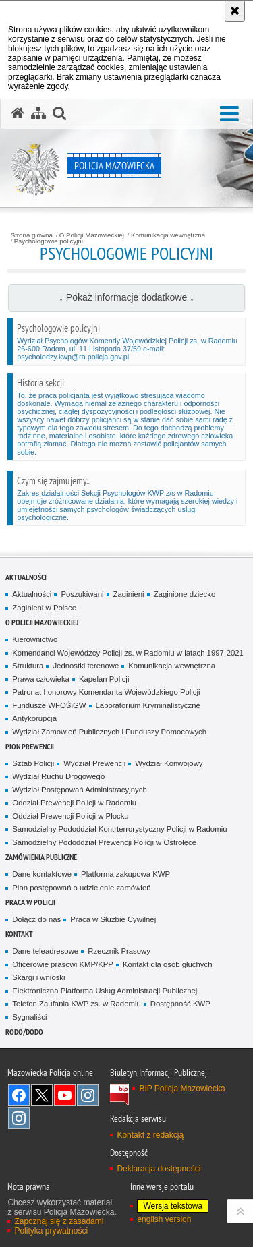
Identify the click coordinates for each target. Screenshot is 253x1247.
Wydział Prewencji (94, 763)
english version (164, 1219)
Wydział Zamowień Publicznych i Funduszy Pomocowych (109, 732)
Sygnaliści (29, 1017)
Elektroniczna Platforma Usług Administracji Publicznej (104, 991)
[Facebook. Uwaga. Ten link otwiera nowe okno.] (19, 1095)
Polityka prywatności (51, 1231)
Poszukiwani (82, 594)
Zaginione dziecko (185, 594)
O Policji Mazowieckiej (91, 235)
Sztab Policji (33, 763)
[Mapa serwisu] (38, 113)
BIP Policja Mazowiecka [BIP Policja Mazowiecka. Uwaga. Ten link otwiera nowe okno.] (182, 1088)
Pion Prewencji (29, 746)
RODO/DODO (24, 1031)
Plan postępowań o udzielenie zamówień (81, 887)
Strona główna (32, 235)
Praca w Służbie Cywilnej (113, 919)
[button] (229, 114)
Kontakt (19, 934)
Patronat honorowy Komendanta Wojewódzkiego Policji (106, 692)
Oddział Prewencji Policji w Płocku (70, 816)
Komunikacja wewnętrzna (168, 235)
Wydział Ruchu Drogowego (58, 776)
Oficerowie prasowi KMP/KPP (62, 964)
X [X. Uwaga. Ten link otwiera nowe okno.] (42, 1095)
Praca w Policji (30, 902)
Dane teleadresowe (45, 951)
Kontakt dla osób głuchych (168, 964)
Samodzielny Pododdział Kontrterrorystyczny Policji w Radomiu (119, 829)
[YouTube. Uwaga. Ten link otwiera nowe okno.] (65, 1095)
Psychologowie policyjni (48, 241)
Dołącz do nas (36, 919)
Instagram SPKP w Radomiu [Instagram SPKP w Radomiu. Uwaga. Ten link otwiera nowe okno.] (19, 1118)
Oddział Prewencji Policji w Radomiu (74, 803)
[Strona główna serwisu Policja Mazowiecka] (17, 113)
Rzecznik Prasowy (119, 951)
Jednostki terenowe (86, 666)
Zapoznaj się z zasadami (58, 1221)
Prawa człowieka (40, 679)
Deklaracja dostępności (158, 1168)
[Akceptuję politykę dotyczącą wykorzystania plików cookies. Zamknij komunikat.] (235, 11)
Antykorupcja (34, 718)
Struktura (27, 666)
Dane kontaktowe (42, 874)
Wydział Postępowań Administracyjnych (79, 790)
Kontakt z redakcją (150, 1135)
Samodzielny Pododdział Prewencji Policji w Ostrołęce (104, 842)
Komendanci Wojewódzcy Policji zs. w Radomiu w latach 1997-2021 (128, 653)
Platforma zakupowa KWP (125, 874)
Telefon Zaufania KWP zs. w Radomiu (76, 1003)
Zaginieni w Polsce (44, 608)
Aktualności (26, 577)
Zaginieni (128, 594)
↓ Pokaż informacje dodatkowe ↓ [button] (126, 297)
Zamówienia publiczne (41, 857)
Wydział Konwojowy (168, 763)
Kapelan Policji (104, 679)
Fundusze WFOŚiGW (49, 705)
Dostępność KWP (180, 1003)
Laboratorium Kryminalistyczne (148, 705)
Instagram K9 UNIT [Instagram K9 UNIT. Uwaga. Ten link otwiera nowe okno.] (88, 1095)
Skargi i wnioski (38, 977)
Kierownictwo (34, 639)
